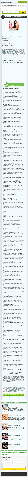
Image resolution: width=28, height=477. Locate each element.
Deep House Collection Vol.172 (15, 36)
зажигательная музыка (14, 452)
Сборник (8, 38)
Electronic (24, 452)
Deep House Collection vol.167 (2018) (14, 425)
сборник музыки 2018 (5, 452)
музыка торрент (15, 391)
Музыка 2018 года (5, 56)
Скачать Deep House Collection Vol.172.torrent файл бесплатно (13, 395)
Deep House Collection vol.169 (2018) (14, 415)
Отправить (14, 469)
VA (13, 420)
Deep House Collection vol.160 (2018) (14, 444)
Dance (20, 452)
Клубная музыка (20, 56)
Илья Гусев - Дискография (6, 52)
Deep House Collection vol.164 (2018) (14, 435)
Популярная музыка (12, 56)
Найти (23, 12)
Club (2, 454)
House (6, 454)
